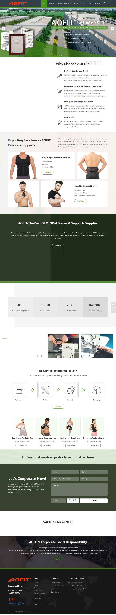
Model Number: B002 (94, 441)
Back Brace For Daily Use (22, 438)
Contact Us (97, 3)
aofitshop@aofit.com (80, 589)
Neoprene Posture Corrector (93, 438)
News (90, 3)
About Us (59, 3)
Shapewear (55, 589)
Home (44, 3)
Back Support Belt (57, 586)
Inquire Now (23, 445)
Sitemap (35, 612)
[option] (58, 28)
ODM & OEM (68, 3)
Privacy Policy (38, 604)
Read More (58, 559)
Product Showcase (80, 3)
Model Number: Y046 (22, 441)
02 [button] (57, 55)
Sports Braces (55, 583)
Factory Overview (15, 335)
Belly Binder (55, 592)
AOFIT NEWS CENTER (58, 522)
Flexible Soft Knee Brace (69, 438)
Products (51, 3)
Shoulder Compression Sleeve (46, 438)
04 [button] (61, 55)
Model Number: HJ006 (46, 441)
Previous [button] (3, 28)
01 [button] (54, 55)
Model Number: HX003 (70, 441)
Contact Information (76, 578)
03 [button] (59, 55)
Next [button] (112, 28)
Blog (35, 601)
